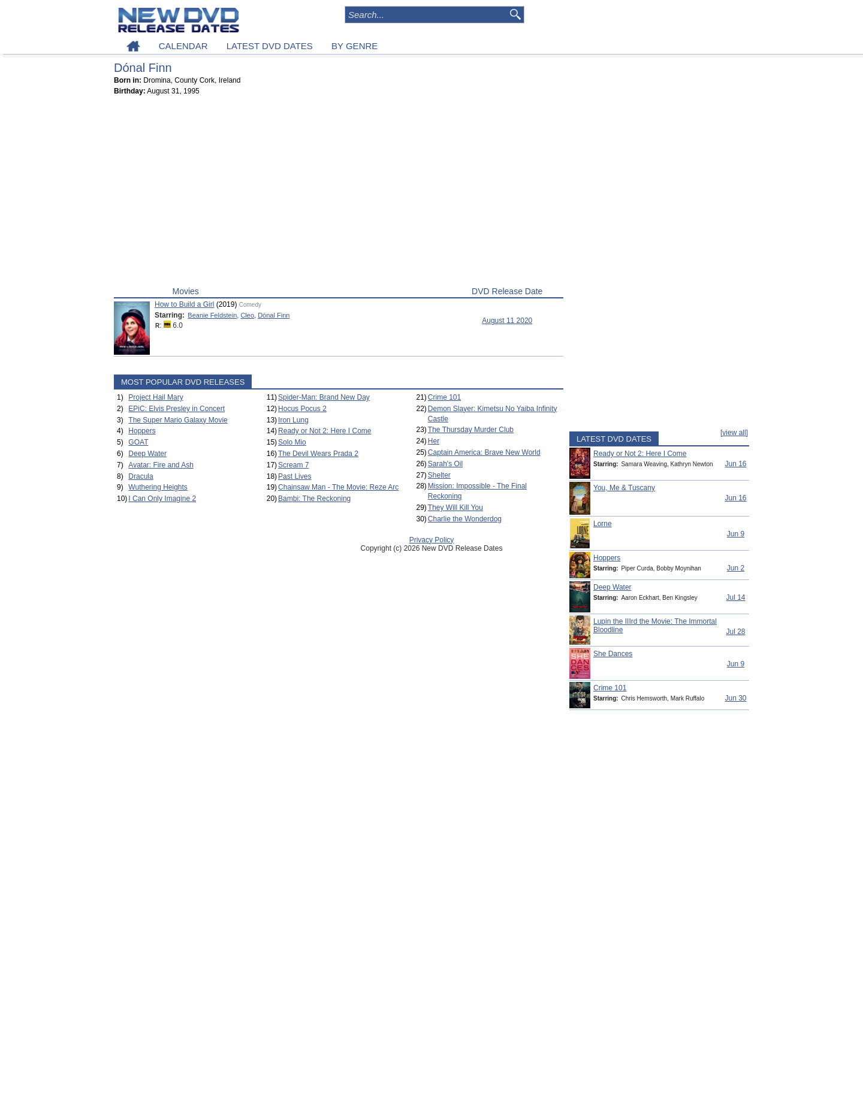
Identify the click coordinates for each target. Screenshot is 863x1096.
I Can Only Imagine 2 (162, 498)
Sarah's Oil (445, 464)
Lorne (602, 524)
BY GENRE (354, 46)
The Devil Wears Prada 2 (318, 453)
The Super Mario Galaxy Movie (177, 420)
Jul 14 (735, 597)
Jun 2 (735, 568)
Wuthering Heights (158, 487)
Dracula (140, 476)
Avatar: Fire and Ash (161, 465)
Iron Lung (293, 420)
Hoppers (141, 431)
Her (433, 441)
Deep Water (147, 453)
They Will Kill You (455, 507)
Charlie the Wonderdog (465, 519)
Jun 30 (735, 698)
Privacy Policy (431, 540)
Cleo (247, 315)
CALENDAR (183, 46)
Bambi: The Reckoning (314, 498)
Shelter (439, 475)
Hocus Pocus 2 (302, 408)
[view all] (734, 432)
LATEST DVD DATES (270, 46)
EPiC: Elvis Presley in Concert (176, 408)
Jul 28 (735, 631)
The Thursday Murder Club (471, 429)
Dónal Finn (273, 315)
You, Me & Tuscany (624, 488)
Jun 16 (735, 464)
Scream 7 (293, 465)
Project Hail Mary (155, 397)
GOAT (138, 442)
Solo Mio (292, 442)
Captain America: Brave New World (484, 452)
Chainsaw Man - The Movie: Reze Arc (338, 487)
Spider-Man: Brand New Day (324, 397)
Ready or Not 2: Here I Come (324, 431)
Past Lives (294, 476)
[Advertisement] (338, 193)
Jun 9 (735, 534)
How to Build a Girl (184, 304)
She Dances (612, 654)
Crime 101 (444, 397)
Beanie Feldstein (212, 315)
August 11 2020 (507, 320)
